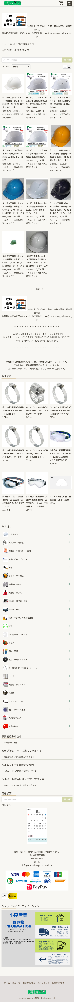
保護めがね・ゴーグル (15, 559)
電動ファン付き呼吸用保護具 (18, 617)
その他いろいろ (12, 717)
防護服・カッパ (12, 592)
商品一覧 (16, 982)
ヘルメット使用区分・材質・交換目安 (20, 785)
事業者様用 (10, 726)
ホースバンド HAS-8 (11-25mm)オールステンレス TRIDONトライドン (13, 410)
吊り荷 (8, 642)
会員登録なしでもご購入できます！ (19, 756)
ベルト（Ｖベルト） (14, 701)
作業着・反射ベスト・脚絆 (17, 550)
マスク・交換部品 (16, 576)
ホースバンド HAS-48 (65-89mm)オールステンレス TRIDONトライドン (60, 410)
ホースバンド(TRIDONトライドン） (21, 667)
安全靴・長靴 (11, 609)
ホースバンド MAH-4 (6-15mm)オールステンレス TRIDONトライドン (37, 410)
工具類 (8, 692)
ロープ (8, 676)
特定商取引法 (29, 982)
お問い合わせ (58, 982)
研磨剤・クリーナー (14, 684)
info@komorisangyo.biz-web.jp (37, 865)
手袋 (7, 567)
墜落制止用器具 (12, 584)
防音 (7, 626)
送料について (44, 982)
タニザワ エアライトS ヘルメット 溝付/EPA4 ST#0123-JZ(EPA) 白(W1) (36, 153)
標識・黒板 (10, 651)
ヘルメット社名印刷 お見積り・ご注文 (20, 771)
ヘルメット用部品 (13, 542)
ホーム (4, 44)
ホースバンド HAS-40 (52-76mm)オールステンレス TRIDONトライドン (13, 453)
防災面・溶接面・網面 (15, 601)
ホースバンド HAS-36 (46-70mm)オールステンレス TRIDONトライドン (37, 453)
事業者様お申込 (10, 742)
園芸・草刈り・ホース (15, 659)
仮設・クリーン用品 (14, 709)
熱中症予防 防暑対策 (15, 634)
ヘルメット (12, 44)
